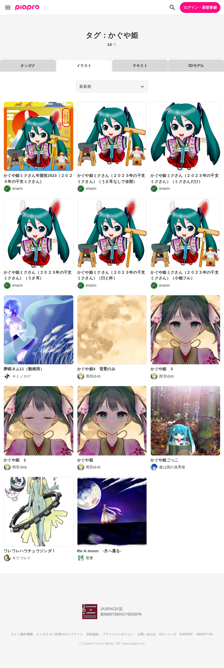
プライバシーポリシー (117, 634)
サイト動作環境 (22, 634)
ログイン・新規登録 (200, 7)
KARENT (186, 634)
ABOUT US (204, 634)
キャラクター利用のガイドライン (59, 634)
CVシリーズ (167, 634)
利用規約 (92, 634)
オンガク (27, 66)
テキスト (140, 66)
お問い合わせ (146, 634)
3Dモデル (196, 66)
